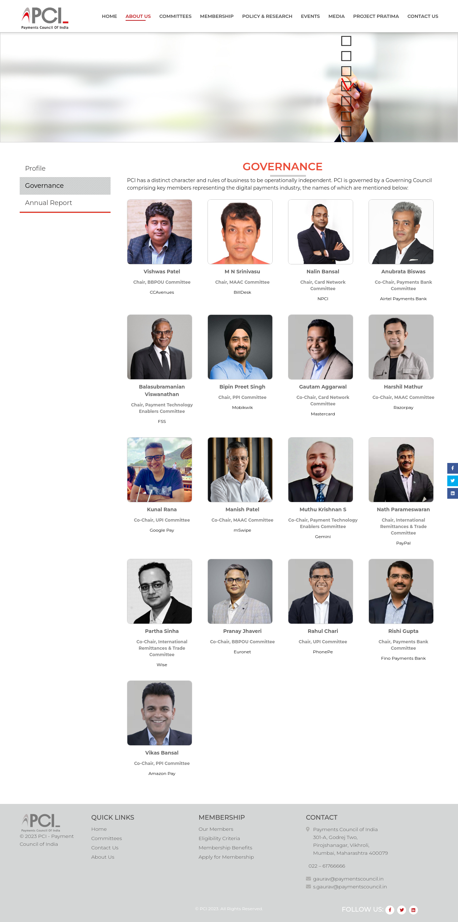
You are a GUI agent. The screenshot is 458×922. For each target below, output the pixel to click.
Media (336, 16)
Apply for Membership (226, 857)
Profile (35, 168)
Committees (175, 16)
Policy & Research (267, 16)
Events (310, 16)
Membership (217, 16)
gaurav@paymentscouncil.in (348, 878)
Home (109, 16)
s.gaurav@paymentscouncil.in (350, 886)
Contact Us (423, 16)
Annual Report (48, 203)
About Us (138, 16)
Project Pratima (376, 16)
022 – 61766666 (326, 866)
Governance (44, 186)
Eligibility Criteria (219, 838)
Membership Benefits (225, 847)
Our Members (216, 829)
